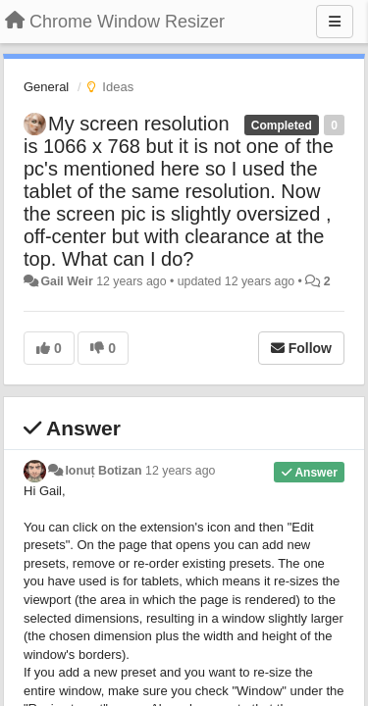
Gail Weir (66, 281)
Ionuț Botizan (103, 471)
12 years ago (180, 471)
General (46, 86)
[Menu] (334, 21)
